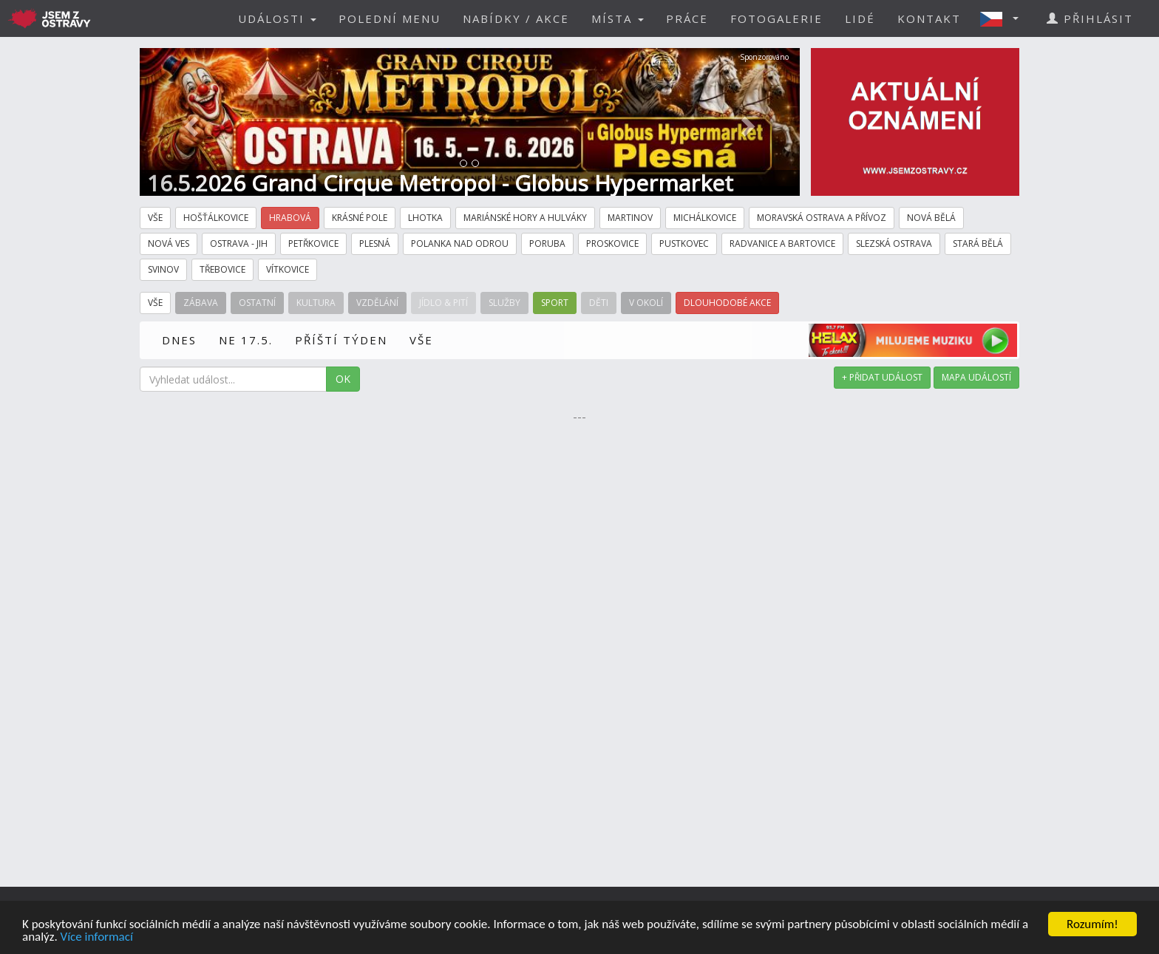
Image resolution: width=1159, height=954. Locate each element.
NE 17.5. (246, 340)
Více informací (97, 937)
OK (343, 379)
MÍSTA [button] (617, 18)
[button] (1004, 18)
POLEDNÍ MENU (390, 18)
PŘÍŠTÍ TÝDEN (341, 340)
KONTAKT (929, 18)
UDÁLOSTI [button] (277, 18)
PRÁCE (687, 18)
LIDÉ (860, 18)
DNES (179, 340)
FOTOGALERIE (776, 18)
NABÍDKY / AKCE (516, 18)
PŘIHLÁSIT (1090, 18)
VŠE (421, 340)
